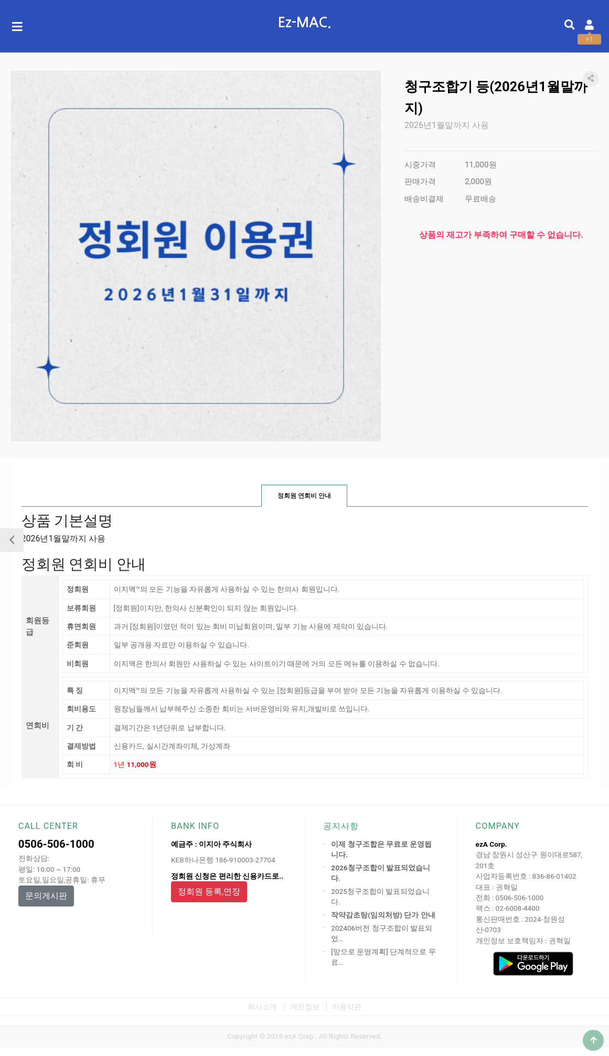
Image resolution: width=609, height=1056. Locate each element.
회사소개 (262, 1006)
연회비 (37, 725)
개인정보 (304, 1006)
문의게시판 (46, 896)
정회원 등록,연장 (209, 892)
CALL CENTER (48, 826)
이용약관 (346, 1006)
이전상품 (12, 540)
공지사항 (341, 826)
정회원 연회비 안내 (304, 495)
